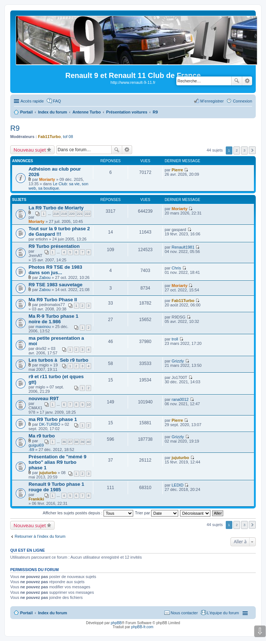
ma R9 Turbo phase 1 (53, 419)
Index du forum (52, 613)
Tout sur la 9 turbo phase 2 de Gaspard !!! (59, 231)
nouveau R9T (44, 398)
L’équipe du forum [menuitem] (223, 613)
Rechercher (236, 81)
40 (88, 442)
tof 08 (68, 136)
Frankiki (36, 499)
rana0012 (180, 399)
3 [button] (244, 150)
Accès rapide (32, 101)
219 (64, 214)
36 (64, 442)
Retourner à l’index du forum (40, 536)
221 (80, 214)
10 (88, 404)
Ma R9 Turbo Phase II (53, 299)
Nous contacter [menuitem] (184, 613)
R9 (15, 128)
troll (175, 339)
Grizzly (178, 361)
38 (76, 442)
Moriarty (47, 179)
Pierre (177, 170)
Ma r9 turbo (42, 436)
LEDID (177, 485)
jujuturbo (48, 472)
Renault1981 (183, 247)
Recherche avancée (247, 81)
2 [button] (237, 150)
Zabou (44, 277)
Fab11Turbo (49, 136)
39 (82, 442)
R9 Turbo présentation (54, 246)
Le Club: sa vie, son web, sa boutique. (58, 186)
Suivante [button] (252, 150)
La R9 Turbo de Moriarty (56, 207)
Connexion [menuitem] (242, 101)
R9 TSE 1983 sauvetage (55, 284)
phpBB (116, 623)
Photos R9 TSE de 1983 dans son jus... (55, 269)
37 (70, 442)
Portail (26, 112)
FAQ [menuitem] (57, 101)
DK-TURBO (49, 424)
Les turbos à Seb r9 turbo (58, 360)
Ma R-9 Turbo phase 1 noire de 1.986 (53, 318)
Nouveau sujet (30, 149)
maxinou (43, 326)
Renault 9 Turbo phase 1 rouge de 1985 (56, 486)
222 (87, 214)
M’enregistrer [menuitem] (212, 101)
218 (56, 214)
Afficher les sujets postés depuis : (88, 513)
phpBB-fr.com (142, 627)
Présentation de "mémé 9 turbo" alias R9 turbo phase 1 (57, 462)
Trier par (156, 513)
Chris (176, 268)
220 (72, 214)
